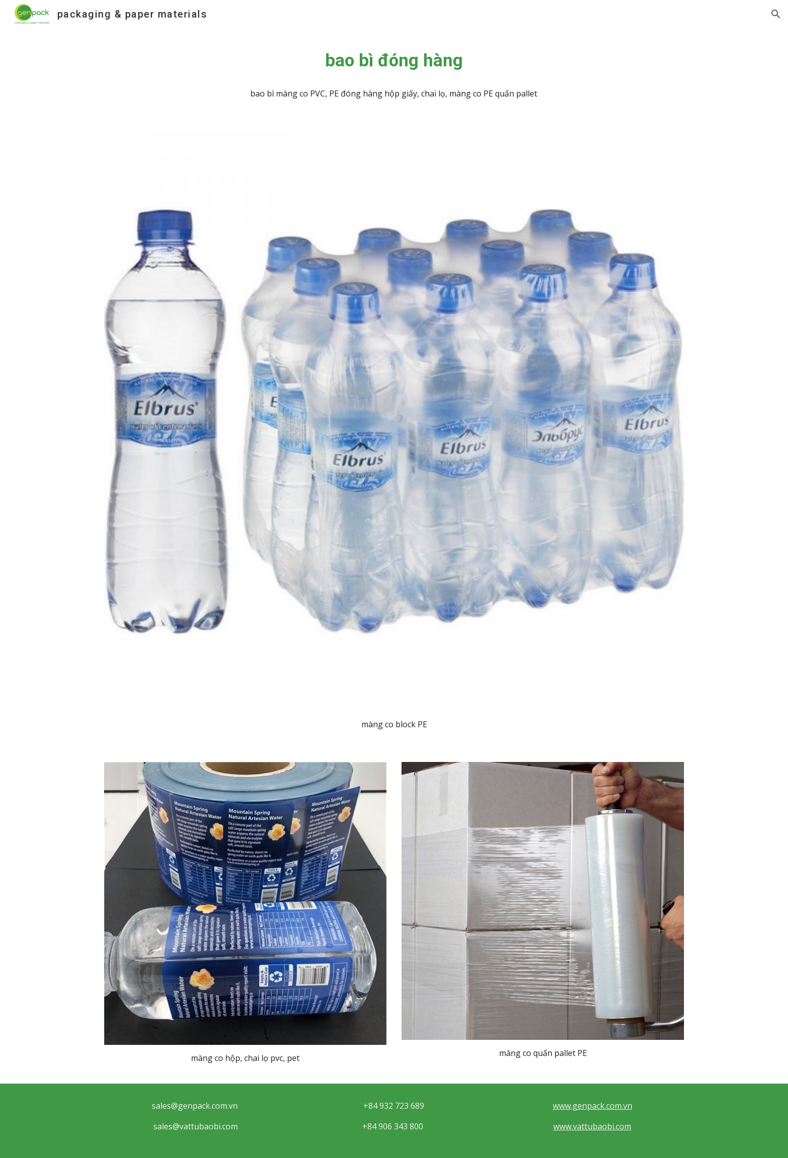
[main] (394, 60)
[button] (776, 14)
